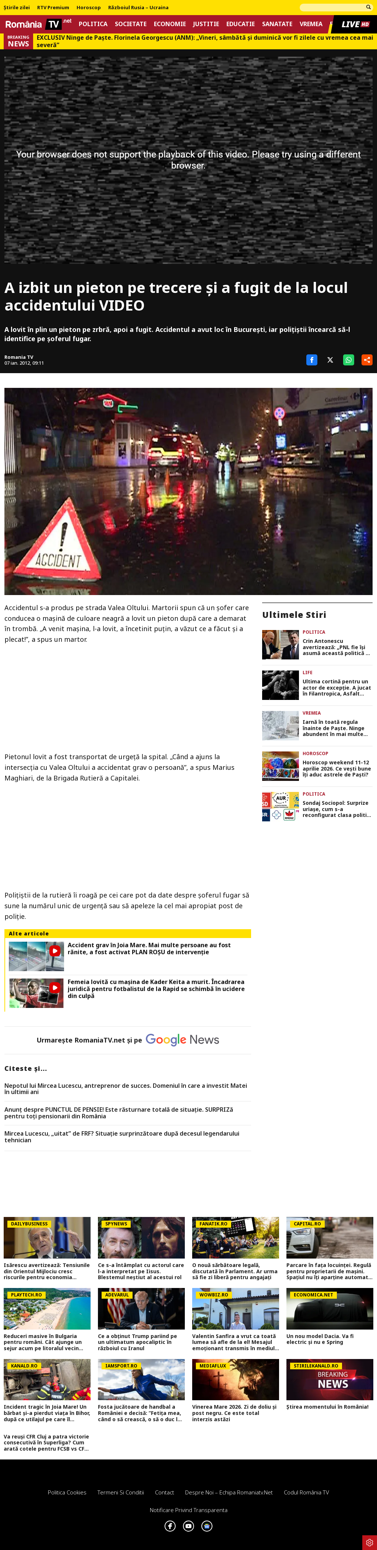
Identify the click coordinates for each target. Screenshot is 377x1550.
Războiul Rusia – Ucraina (138, 8)
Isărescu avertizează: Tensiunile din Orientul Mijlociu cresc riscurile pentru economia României (47, 1271)
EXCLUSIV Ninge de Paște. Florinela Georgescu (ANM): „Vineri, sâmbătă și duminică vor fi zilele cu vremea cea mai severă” (205, 41)
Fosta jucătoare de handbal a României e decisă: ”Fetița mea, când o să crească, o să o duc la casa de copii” (139, 1413)
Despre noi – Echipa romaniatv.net (229, 1492)
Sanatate (277, 24)
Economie (170, 24)
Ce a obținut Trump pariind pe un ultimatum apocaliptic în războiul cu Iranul (137, 1342)
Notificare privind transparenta (189, 1510)
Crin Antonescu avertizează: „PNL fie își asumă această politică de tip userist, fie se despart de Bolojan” (337, 647)
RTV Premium (53, 8)
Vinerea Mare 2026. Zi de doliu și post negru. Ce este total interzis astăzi (234, 1413)
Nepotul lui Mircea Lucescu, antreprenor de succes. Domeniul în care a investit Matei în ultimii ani (125, 1089)
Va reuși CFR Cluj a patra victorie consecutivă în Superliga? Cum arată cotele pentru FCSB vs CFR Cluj (46, 1443)
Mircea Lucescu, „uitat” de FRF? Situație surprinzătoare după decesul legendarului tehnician (121, 1136)
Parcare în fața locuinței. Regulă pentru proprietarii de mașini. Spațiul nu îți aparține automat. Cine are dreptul (328, 1271)
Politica (93, 24)
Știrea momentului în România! (327, 1407)
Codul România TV (306, 1492)
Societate (131, 24)
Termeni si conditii (121, 1492)
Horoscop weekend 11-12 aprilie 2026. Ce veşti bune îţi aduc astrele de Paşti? (337, 769)
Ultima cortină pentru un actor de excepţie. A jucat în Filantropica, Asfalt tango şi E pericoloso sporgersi (337, 688)
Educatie (240, 24)
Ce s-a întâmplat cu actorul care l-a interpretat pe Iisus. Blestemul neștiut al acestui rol (141, 1271)
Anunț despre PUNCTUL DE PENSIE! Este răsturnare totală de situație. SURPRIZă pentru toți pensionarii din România (118, 1113)
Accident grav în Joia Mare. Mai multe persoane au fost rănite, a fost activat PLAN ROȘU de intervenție (149, 949)
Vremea (311, 24)
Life (308, 672)
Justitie (206, 24)
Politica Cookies (67, 1492)
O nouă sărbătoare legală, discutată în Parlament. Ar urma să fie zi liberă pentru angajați (235, 1271)
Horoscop (89, 8)
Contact (164, 1492)
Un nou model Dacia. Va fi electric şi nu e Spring (320, 1339)
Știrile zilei (17, 8)
